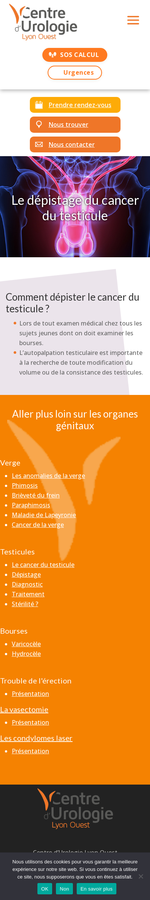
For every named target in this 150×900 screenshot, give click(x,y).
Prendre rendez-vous (80, 105)
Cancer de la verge (38, 525)
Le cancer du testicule (43, 565)
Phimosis (25, 485)
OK (44, 889)
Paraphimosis (31, 505)
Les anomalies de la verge (48, 476)
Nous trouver (68, 124)
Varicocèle (26, 644)
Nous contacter (72, 144)
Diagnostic (27, 584)
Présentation (30, 694)
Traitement (28, 594)
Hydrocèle (26, 654)
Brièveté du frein (36, 495)
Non (64, 889)
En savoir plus (96, 889)
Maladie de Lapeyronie (44, 515)
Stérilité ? (25, 604)
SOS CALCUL (79, 55)
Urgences (78, 72)
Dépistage (26, 574)
